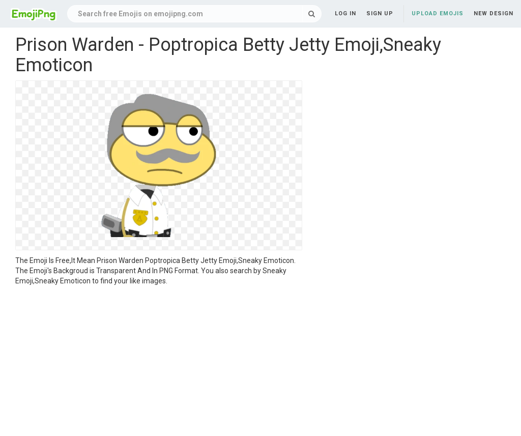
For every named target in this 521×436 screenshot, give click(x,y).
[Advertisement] (158, 362)
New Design (493, 13)
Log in (345, 13)
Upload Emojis (438, 13)
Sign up (379, 13)
